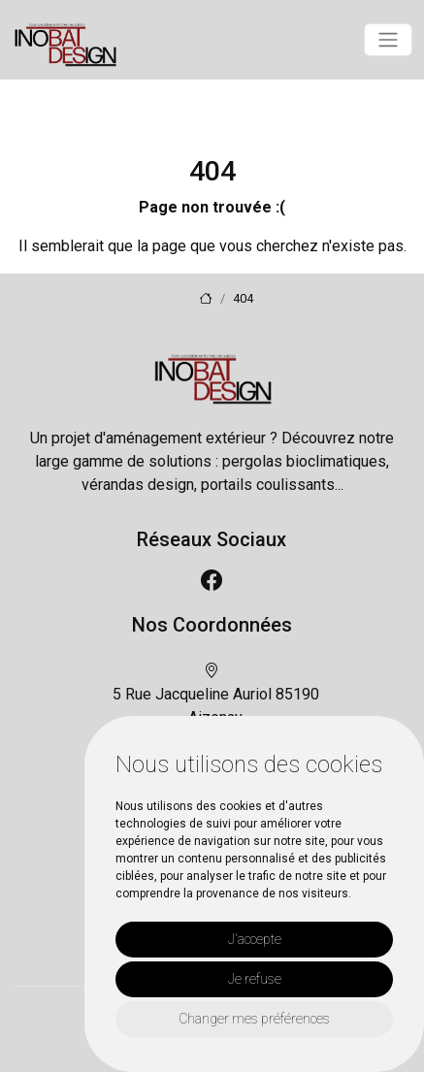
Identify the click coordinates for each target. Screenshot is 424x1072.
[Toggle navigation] (388, 39)
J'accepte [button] (254, 939)
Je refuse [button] (254, 979)
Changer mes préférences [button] (254, 1018)
